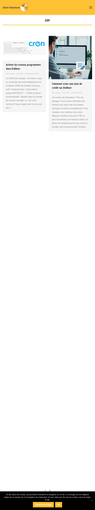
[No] (91, 500)
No (59, 504)
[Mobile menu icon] (90, 7)
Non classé (10, 74)
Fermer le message (43, 504)
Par (19, 74)
